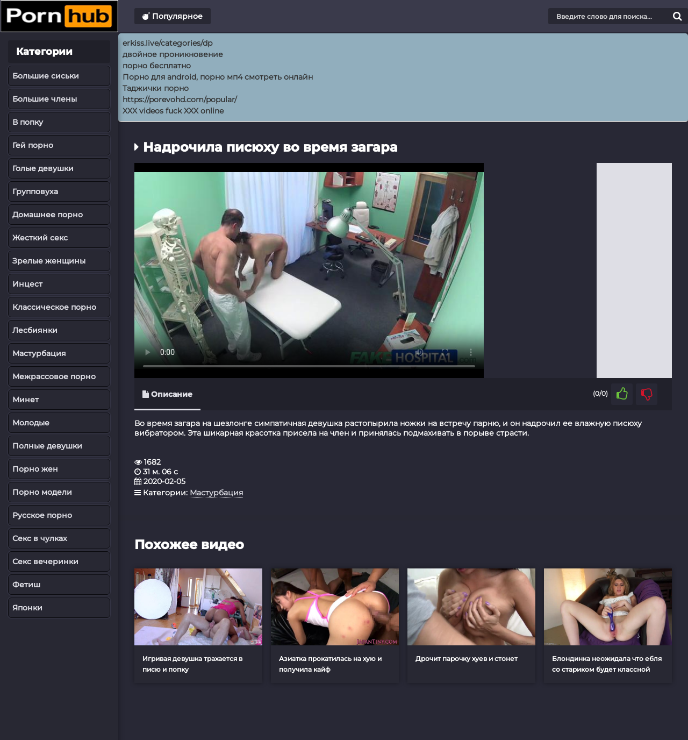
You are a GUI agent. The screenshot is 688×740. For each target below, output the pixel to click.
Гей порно (32, 145)
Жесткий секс (40, 238)
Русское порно (42, 515)
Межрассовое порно (54, 376)
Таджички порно (156, 88)
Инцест (27, 284)
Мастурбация (39, 353)
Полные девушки (47, 446)
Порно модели (42, 492)
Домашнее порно (47, 214)
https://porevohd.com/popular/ (180, 99)
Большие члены (44, 99)
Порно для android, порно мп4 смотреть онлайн (218, 77)
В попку (27, 122)
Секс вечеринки (45, 561)
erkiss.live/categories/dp (167, 43)
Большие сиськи (45, 76)
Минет (25, 399)
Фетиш (26, 584)
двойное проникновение (173, 54)
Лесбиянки (35, 330)
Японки (27, 608)
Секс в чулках (39, 538)
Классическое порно (54, 307)
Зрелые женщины (48, 261)
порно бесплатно (157, 65)
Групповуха (35, 191)
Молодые (30, 423)
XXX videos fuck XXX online (173, 111)
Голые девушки (43, 168)
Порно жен (35, 469)
